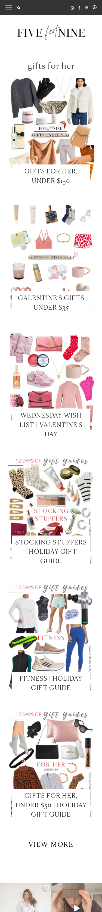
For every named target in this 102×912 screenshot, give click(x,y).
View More (51, 845)
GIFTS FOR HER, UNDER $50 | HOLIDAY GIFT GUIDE (51, 805)
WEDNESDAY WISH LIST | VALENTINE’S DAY (51, 425)
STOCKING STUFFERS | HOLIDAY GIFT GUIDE (51, 552)
